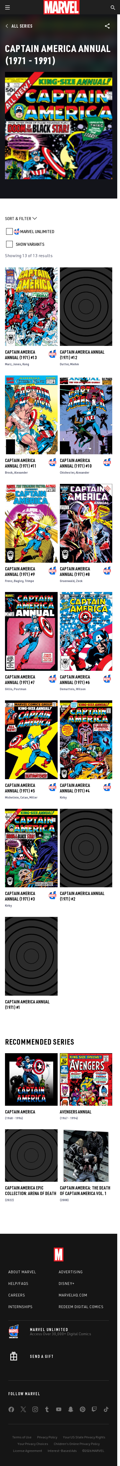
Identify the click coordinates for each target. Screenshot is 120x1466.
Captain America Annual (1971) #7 (20, 679)
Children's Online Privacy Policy (77, 1444)
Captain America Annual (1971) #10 (75, 463)
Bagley (18, 581)
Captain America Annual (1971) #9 (20, 571)
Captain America (20, 1112)
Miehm (74, 364)
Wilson (81, 689)
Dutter (64, 364)
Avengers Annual (75, 1112)
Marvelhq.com (73, 1295)
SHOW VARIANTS (30, 244)
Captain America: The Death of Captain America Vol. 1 (85, 1190)
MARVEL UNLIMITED (37, 231)
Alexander (21, 472)
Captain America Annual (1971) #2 (82, 896)
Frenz (8, 581)
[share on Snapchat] (70, 1410)
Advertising (71, 1272)
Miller (33, 797)
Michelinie (12, 797)
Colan (24, 797)
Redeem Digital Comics (81, 1307)
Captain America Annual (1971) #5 (20, 788)
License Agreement (27, 1451)
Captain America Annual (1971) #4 (75, 788)
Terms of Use (22, 1437)
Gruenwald (67, 581)
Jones (17, 364)
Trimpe (29, 581)
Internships (20, 1307)
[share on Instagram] (35, 1410)
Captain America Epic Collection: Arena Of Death (30, 1190)
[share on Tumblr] (47, 1410)
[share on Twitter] (23, 1410)
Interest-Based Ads (62, 1451)
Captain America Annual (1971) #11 (21, 463)
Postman (20, 689)
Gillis (8, 689)
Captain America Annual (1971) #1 (27, 1004)
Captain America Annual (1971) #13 (21, 354)
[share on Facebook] (11, 1410)
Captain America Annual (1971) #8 (75, 571)
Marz (8, 364)
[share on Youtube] (59, 1410)
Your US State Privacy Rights (84, 1437)
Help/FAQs (18, 1283)
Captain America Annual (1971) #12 (82, 354)
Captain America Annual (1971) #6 (75, 679)
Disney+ (67, 1283)
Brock (9, 472)
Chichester (67, 472)
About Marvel (22, 1272)
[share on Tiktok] (106, 1410)
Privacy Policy (47, 1437)
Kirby (63, 797)
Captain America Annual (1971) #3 (20, 896)
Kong (25, 364)
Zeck (79, 581)
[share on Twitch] (94, 1410)
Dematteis (67, 689)
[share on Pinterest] (82, 1410)
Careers (16, 1295)
